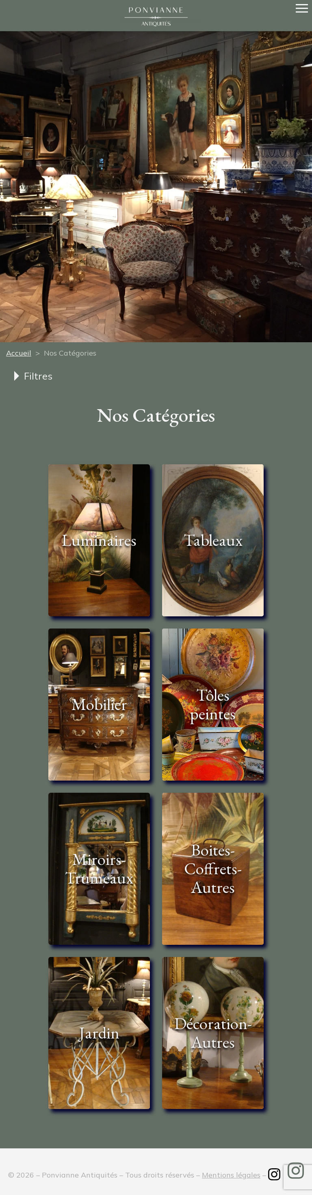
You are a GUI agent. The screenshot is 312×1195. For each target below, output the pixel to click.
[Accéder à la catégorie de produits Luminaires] (99, 540)
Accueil (18, 353)
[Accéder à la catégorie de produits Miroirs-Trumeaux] (99, 869)
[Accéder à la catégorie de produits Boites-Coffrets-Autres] (213, 869)
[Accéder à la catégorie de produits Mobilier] (99, 705)
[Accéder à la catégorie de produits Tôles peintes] (213, 705)
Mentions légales (231, 1175)
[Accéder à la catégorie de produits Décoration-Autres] (213, 1033)
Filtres (38, 376)
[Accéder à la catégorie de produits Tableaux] (213, 540)
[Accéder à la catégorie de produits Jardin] (99, 1033)
